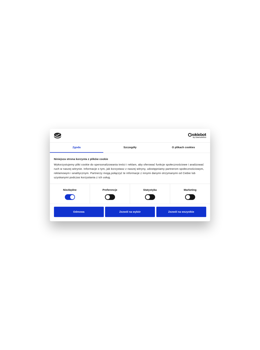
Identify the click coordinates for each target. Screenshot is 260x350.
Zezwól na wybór (130, 211)
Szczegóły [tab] (129, 147)
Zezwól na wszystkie (181, 211)
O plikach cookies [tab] (183, 147)
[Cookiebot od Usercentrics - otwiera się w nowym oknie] (190, 135)
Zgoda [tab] (76, 147)
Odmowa (78, 211)
